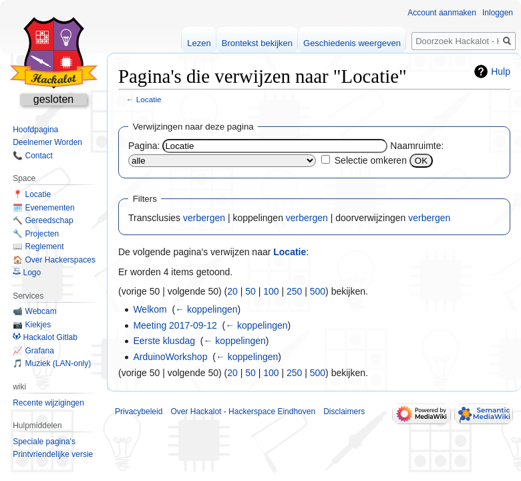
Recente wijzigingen (48, 403)
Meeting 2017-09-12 (174, 325)
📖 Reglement (38, 246)
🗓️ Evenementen (43, 207)
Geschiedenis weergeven (352, 43)
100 (271, 291)
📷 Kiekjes (32, 324)
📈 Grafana (33, 350)
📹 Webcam (34, 311)
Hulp (500, 71)
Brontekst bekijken (257, 43)
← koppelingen (206, 309)
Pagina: (144, 145)
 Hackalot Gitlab (45, 337)
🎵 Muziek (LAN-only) (52, 363)
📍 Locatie (32, 194)
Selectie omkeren (371, 160)
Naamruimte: (417, 145)
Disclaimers (344, 411)
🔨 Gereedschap (43, 220)
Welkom (149, 309)
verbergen (204, 217)
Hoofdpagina (35, 129)
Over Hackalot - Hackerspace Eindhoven (242, 411)
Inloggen (497, 12)
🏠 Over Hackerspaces (54, 260)
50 (250, 291)
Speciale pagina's (44, 441)
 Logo (27, 272)
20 (232, 291)
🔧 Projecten (36, 233)
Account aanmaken (441, 12)
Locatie (149, 99)
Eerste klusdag (164, 340)
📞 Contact (33, 155)
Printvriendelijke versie (53, 454)
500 (317, 291)
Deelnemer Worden (47, 142)
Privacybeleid (138, 411)
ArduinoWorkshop (170, 356)
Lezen (198, 43)
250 (294, 291)
